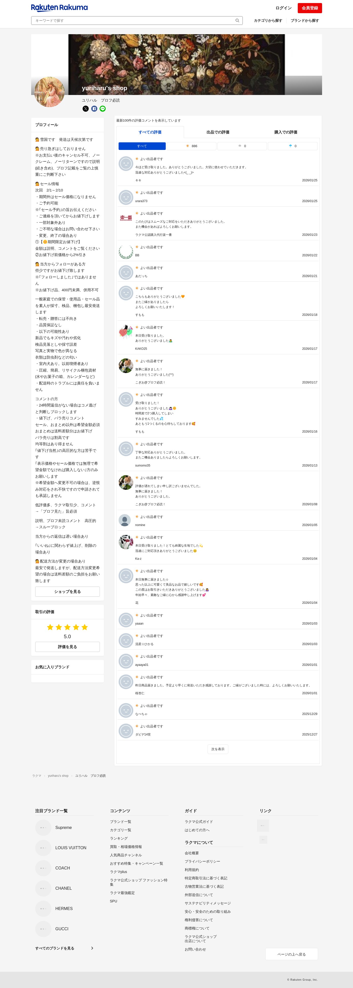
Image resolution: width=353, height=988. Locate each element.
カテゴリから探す (268, 20)
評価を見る (67, 647)
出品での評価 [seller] (218, 132)
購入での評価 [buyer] (285, 132)
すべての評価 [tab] (150, 132)
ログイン (283, 8)
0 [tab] (242, 146)
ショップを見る (67, 591)
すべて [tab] (142, 146)
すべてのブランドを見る (54, 948)
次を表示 (218, 749)
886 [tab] (191, 146)
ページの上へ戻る (291, 954)
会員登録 (310, 8)
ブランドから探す (305, 20)
